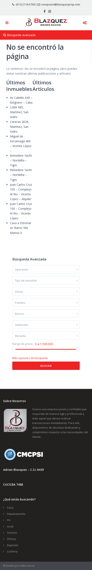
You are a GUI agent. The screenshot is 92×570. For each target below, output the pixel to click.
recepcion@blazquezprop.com (60, 4)
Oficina (11, 539)
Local (10, 526)
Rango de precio (22, 344)
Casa (10, 507)
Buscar (46, 366)
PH (8, 520)
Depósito (12, 545)
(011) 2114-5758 (25, 4)
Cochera (12, 551)
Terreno (12, 532)
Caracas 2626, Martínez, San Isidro (19, 126)
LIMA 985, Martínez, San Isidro (19, 112)
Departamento (16, 514)
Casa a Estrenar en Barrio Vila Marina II (20, 228)
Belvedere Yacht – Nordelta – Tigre (21, 160)
